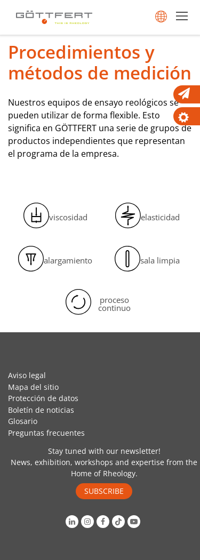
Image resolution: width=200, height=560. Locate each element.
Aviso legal (27, 375)
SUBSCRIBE (104, 491)
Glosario (22, 421)
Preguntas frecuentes (46, 433)
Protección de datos (43, 398)
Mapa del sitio (33, 387)
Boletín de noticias (41, 410)
